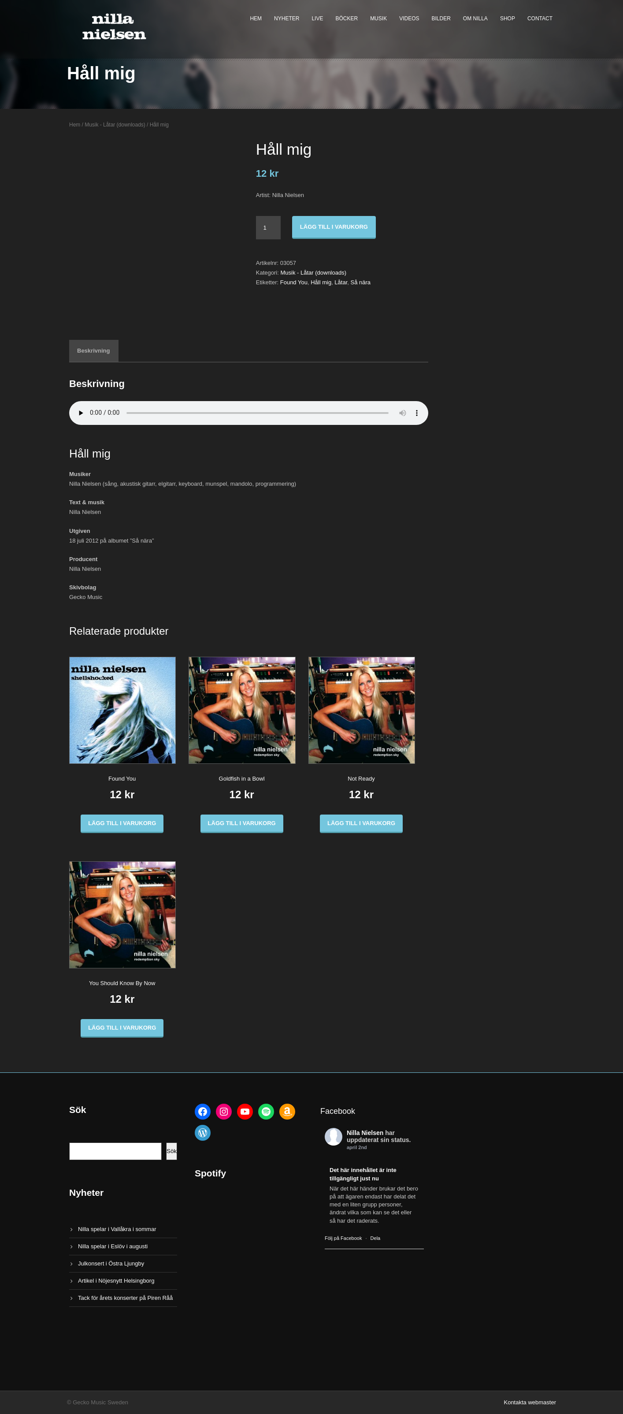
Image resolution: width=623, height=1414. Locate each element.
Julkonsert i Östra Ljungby (111, 1263)
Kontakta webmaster (530, 1402)
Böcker (346, 18)
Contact (540, 18)
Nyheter (286, 18)
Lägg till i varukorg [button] (122, 823)
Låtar (340, 282)
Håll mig (321, 282)
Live (317, 18)
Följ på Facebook (343, 1238)
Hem (256, 18)
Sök (172, 1151)
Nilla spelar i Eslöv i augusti (113, 1246)
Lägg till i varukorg (334, 226)
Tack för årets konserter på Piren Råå (125, 1298)
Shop (507, 18)
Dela (376, 1238)
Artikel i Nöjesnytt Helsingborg (116, 1280)
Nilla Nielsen (365, 1132)
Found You (294, 282)
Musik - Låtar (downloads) (115, 125)
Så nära (361, 282)
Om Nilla (475, 18)
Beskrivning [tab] (93, 350)
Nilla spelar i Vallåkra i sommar (117, 1229)
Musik (378, 18)
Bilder (441, 18)
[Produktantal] (268, 227)
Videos (409, 18)
